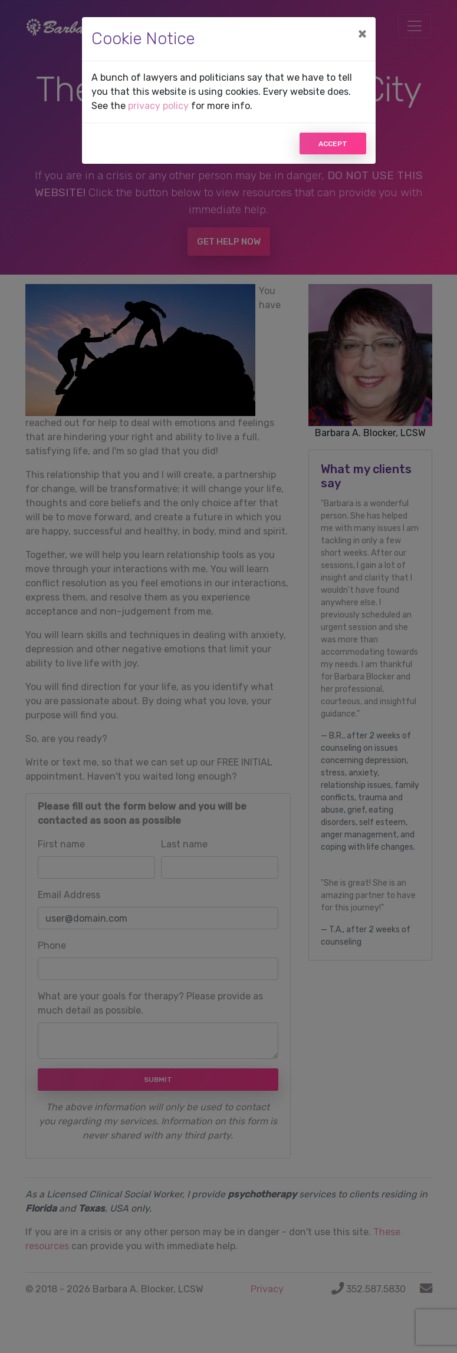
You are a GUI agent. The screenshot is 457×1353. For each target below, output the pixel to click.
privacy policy (158, 105)
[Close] (362, 33)
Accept (332, 144)
